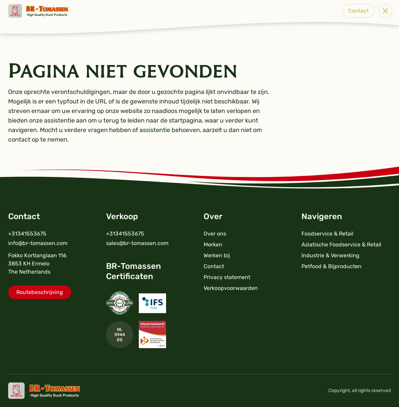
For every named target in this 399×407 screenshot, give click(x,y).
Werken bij (217, 255)
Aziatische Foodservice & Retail (341, 244)
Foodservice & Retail (327, 233)
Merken (213, 244)
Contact (358, 10)
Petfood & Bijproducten (331, 266)
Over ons (215, 233)
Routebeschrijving (39, 292)
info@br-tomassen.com (38, 243)
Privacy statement (227, 277)
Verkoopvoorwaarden (231, 288)
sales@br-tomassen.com (137, 243)
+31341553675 (27, 233)
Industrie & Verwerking (330, 255)
